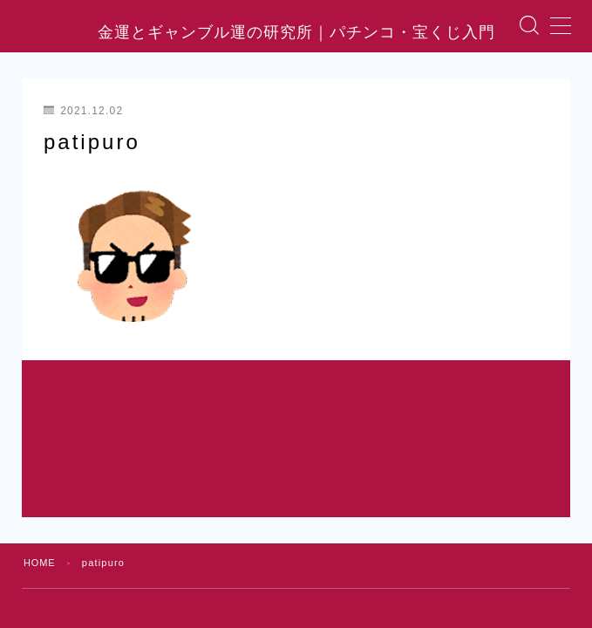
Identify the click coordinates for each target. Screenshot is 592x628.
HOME (40, 488)
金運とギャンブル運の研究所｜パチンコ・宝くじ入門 (296, 48)
